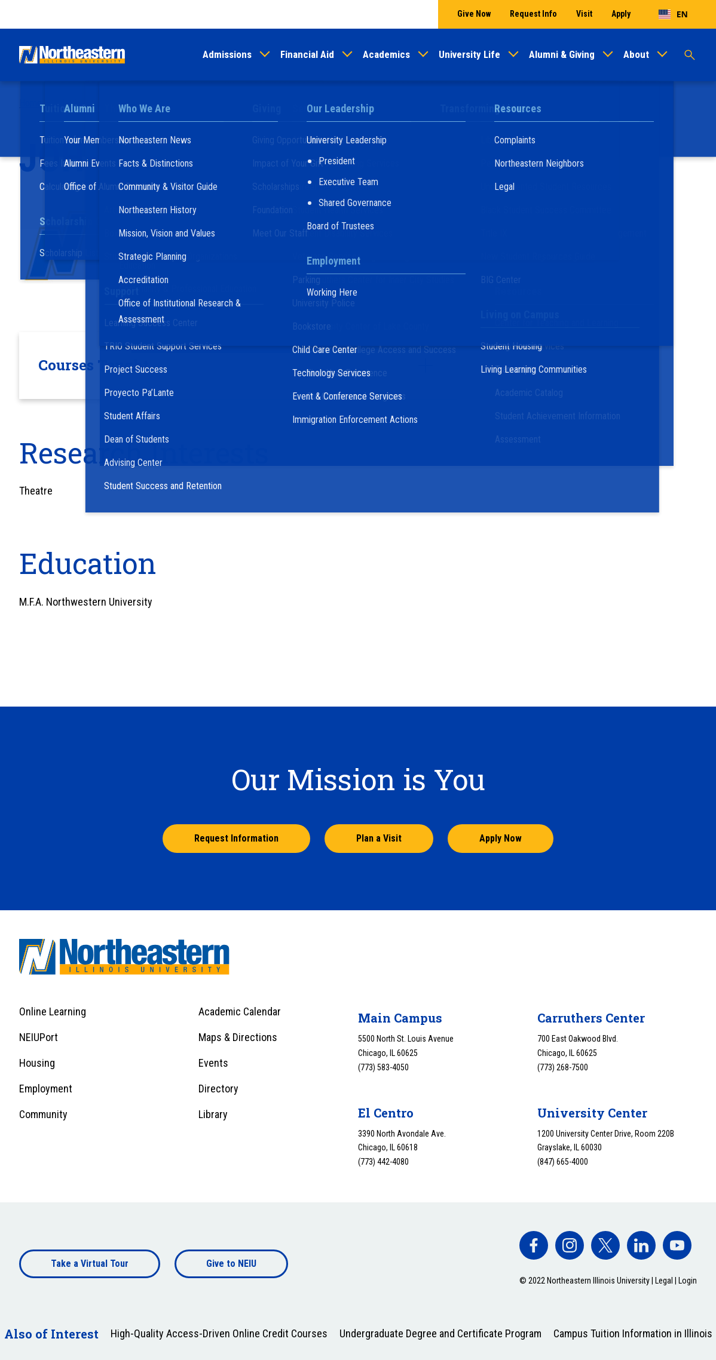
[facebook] (533, 1245)
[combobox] (673, 14)
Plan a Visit (379, 838)
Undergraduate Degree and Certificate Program (440, 1333)
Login (687, 1280)
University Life (469, 54)
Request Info (533, 14)
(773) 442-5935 (203, 247)
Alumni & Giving (562, 54)
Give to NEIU (231, 1263)
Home (30, 103)
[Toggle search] (690, 55)
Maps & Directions (237, 1037)
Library (213, 1114)
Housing (37, 1063)
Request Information (236, 838)
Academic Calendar (239, 1011)
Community (43, 1114)
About (636, 54)
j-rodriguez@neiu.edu (213, 263)
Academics (386, 54)
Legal (664, 1280)
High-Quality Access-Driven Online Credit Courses (219, 1333)
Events (213, 1063)
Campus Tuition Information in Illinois (632, 1333)
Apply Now (500, 838)
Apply (621, 14)
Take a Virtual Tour (89, 1263)
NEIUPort (38, 1037)
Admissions (227, 54)
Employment (45, 1088)
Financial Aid (307, 54)
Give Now (474, 14)
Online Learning (52, 1011)
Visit (584, 14)
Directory (218, 1088)
